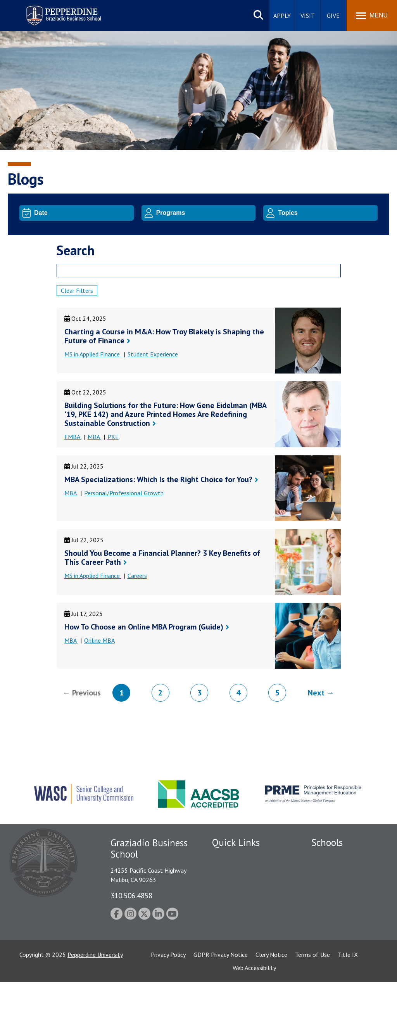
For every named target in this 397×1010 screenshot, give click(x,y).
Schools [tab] (327, 842)
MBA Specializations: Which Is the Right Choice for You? (158, 479)
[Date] (82, 213)
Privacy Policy (168, 982)
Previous (86, 693)
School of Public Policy (341, 927)
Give (333, 15)
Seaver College (330, 857)
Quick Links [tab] (236, 842)
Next (316, 693)
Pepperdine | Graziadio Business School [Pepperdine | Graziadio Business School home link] (53, 11)
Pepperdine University (95, 982)
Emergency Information (242, 897)
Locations (225, 857)
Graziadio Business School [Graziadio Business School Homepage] (345, 884)
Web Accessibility (254, 996)
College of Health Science (345, 940)
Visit (307, 15)
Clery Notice (271, 982)
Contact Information (239, 925)
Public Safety (229, 871)
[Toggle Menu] (372, 15)
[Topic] (326, 213)
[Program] (205, 213)
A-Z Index (224, 938)
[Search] (199, 270)
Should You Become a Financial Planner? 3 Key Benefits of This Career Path (162, 557)
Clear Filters (77, 290)
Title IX (348, 982)
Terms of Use (312, 982)
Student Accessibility (239, 884)
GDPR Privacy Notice (220, 982)
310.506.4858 (131, 895)
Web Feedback (230, 951)
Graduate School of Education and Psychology (345, 902)
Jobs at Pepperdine (236, 911)
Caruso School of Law (340, 871)
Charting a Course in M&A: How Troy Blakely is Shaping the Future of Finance (164, 336)
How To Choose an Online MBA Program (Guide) (143, 627)
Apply (282, 15)
